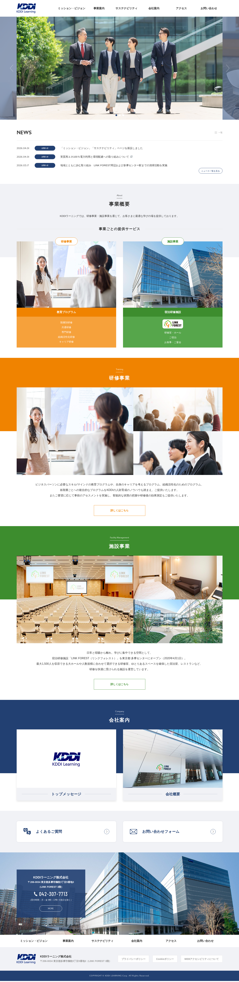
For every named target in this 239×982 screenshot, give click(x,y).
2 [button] (119, 115)
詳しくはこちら (119, 511)
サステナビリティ (126, 8)
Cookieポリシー (165, 960)
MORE (51, 909)
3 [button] (123, 115)
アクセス (181, 8)
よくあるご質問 (49, 833)
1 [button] (116, 115)
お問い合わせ (209, 8)
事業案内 (99, 8)
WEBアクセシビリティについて (201, 960)
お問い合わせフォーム (160, 833)
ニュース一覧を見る (210, 172)
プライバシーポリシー (133, 960)
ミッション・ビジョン (71, 8)
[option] (120, 68)
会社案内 (153, 8)
